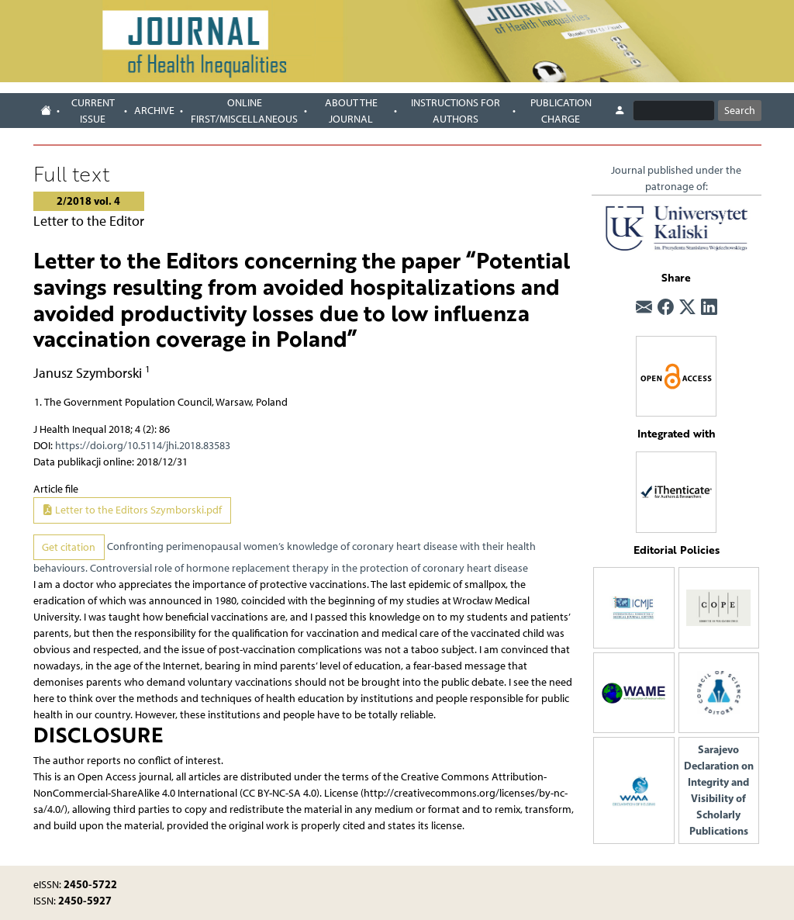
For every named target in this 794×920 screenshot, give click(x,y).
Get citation (68, 547)
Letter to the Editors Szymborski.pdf (132, 510)
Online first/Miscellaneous (244, 111)
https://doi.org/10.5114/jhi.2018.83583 (142, 445)
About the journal (351, 111)
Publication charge (561, 111)
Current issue (93, 111)
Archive (154, 110)
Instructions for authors (455, 111)
